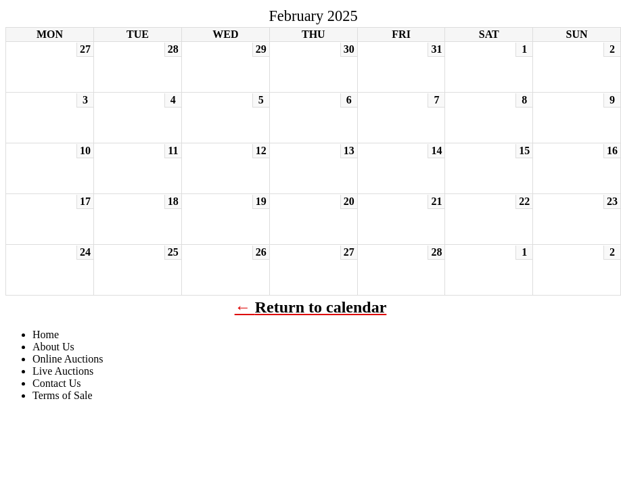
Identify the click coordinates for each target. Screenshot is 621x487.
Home (45, 334)
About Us (53, 346)
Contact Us (56, 383)
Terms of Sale (62, 395)
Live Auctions (62, 371)
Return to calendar (321, 307)
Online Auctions (67, 359)
